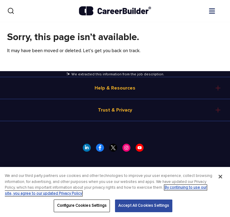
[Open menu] (218, 10)
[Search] (10, 10)
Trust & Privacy (115, 110)
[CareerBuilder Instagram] (128, 149)
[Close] (220, 176)
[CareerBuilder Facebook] (101, 149)
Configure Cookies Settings (82, 205)
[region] (115, 192)
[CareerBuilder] (115, 10)
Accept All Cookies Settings (143, 205)
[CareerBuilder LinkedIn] (88, 149)
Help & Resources (115, 88)
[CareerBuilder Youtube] (141, 149)
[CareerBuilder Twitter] (115, 149)
